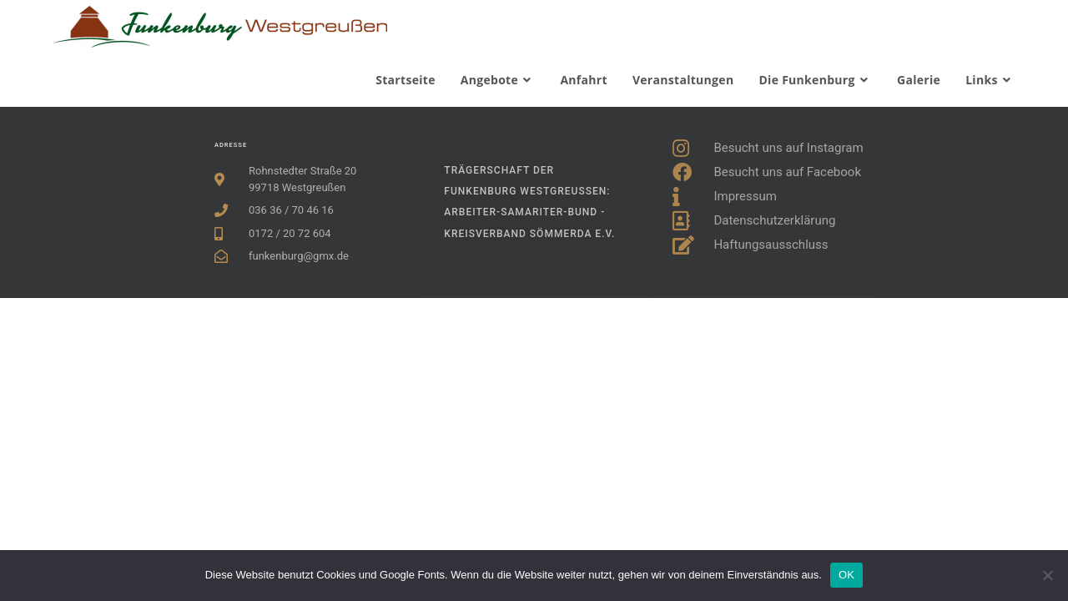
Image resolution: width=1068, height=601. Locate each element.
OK (846, 574)
